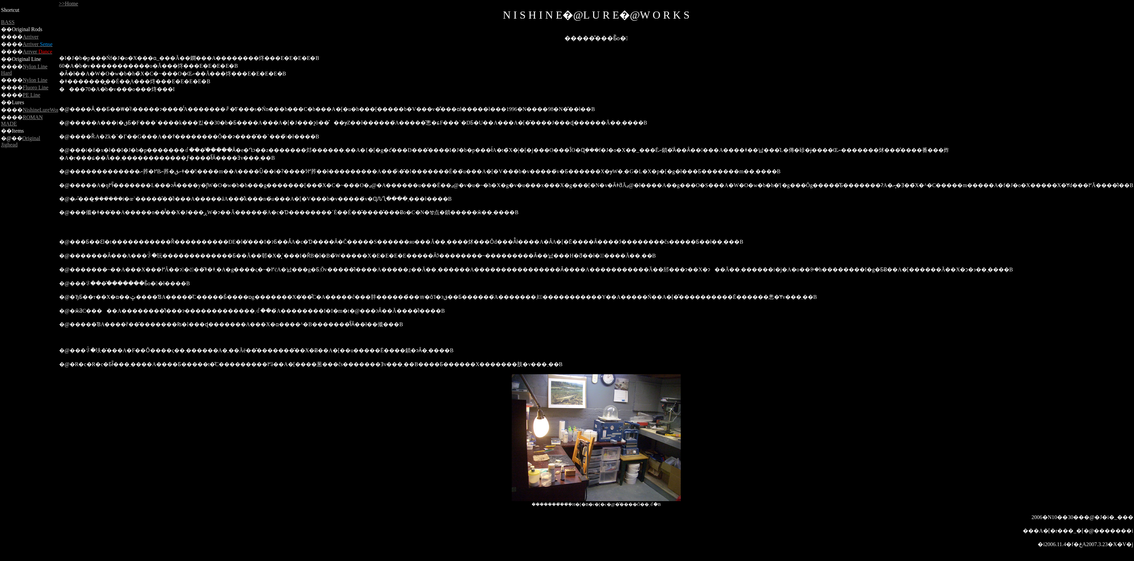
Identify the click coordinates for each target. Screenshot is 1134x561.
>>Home (68, 3)
